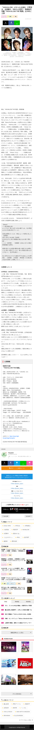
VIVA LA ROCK (7, 711)
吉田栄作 (5, 708)
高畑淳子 (26, 704)
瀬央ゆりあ (15, 533)
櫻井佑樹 (13, 541)
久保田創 (5, 529)
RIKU (17, 537)
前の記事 (5, 516)
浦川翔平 (26, 537)
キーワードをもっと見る (26, 720)
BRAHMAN (6, 715)
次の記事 (28, 516)
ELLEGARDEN (18, 715)
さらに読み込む (22, 694)
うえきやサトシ (7, 537)
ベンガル (23, 708)
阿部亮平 (15, 529)
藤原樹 (5, 541)
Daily (5, 601)
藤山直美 (5, 704)
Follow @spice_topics (17, 483)
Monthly (28, 601)
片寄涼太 (17, 525)
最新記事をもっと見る (21, 632)
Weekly (17, 601)
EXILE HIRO (6, 525)
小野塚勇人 (27, 525)
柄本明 (14, 708)
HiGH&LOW (25, 529)
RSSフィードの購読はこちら (20, 468)
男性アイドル (16, 704)
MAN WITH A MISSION (22, 711)
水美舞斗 (5, 533)
